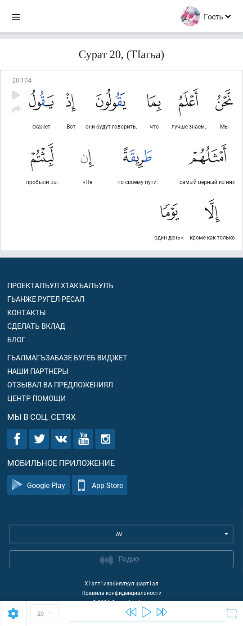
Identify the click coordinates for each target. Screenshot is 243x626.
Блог (16, 339)
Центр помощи (36, 398)
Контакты (26, 312)
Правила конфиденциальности (121, 592)
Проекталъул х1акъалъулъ (60, 285)
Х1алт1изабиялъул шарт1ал (121, 583)
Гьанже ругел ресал (45, 299)
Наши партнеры (37, 371)
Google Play (38, 485)
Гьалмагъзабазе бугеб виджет (67, 357)
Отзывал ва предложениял (60, 384)
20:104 (22, 80)
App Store (99, 485)
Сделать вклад (36, 326)
